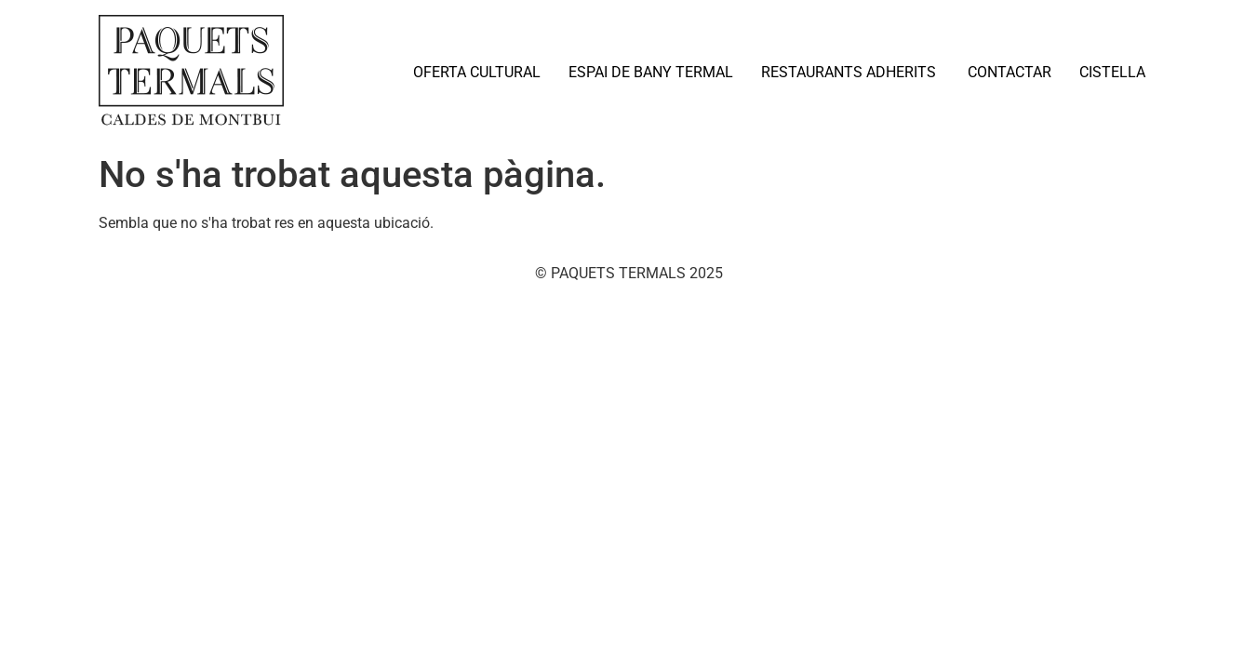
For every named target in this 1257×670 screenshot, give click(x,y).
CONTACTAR (1009, 72)
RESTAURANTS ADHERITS (850, 72)
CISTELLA (1112, 72)
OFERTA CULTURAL (477, 72)
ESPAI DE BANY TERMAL (650, 72)
